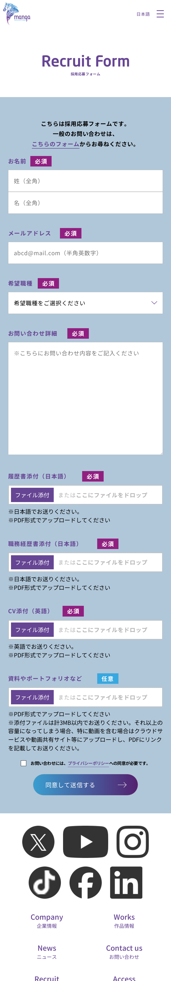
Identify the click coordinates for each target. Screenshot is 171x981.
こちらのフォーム (56, 144)
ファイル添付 (32, 495)
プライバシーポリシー (88, 763)
